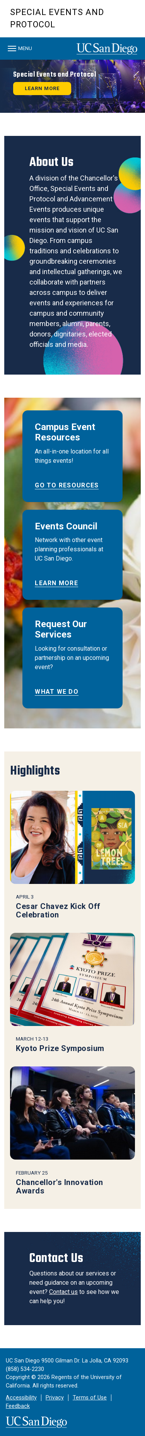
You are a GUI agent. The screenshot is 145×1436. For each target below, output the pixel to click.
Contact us (63, 1291)
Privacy (55, 1397)
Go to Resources (67, 485)
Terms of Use (90, 1397)
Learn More (56, 583)
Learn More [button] (42, 88)
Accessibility (21, 1397)
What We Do (56, 691)
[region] (72, 86)
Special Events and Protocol (57, 18)
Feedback (18, 1406)
